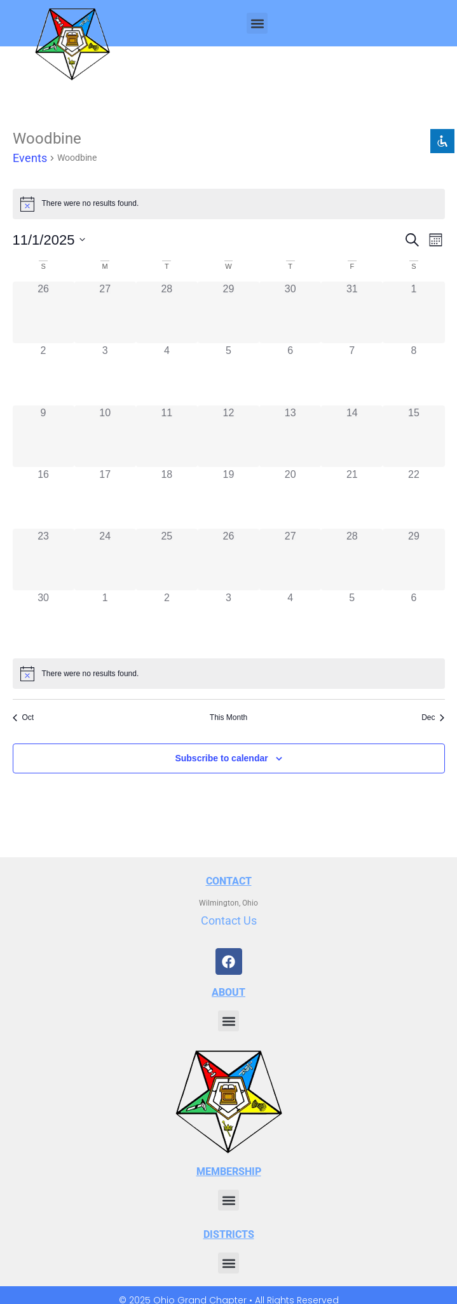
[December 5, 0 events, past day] (352, 621)
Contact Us (229, 920)
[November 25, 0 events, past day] (167, 559)
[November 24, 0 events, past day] (105, 559)
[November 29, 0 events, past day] (413, 559)
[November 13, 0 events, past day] (290, 436)
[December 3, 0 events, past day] (228, 621)
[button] (257, 23)
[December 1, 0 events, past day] (105, 621)
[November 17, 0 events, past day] (105, 498)
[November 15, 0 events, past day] (413, 436)
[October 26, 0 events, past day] (43, 312)
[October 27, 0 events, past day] (105, 312)
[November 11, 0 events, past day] (167, 436)
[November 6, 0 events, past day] (290, 374)
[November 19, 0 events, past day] (228, 498)
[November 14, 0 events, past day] (352, 436)
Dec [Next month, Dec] (432, 717)
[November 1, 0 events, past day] (413, 312)
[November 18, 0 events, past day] (167, 498)
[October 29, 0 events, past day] (228, 312)
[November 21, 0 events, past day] (352, 498)
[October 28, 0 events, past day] (167, 312)
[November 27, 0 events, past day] (290, 559)
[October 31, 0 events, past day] (352, 312)
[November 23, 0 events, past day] (43, 559)
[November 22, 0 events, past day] (413, 498)
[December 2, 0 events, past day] (167, 621)
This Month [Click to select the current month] (228, 717)
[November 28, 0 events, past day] (352, 559)
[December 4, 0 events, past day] (290, 621)
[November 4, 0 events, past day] (167, 374)
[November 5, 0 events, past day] (228, 374)
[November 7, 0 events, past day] (352, 374)
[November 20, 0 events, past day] (290, 498)
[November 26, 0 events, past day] (228, 559)
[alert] (229, 673)
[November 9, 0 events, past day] (43, 436)
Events (30, 158)
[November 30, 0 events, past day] (43, 621)
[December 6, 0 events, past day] (413, 621)
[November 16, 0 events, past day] (43, 498)
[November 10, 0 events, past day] (105, 436)
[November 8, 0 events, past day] (413, 374)
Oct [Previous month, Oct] (23, 717)
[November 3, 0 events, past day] (105, 374)
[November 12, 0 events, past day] (228, 436)
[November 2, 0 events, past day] (43, 374)
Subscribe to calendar (221, 758)
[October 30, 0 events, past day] (290, 312)
